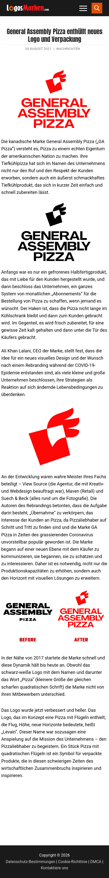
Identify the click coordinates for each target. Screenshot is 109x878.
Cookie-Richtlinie (72, 861)
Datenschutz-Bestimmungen (30, 861)
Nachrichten (68, 49)
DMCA (96, 861)
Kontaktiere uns (54, 868)
